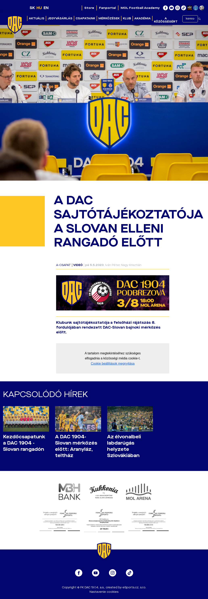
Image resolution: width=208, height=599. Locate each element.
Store (89, 7)
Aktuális (36, 18)
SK (32, 7)
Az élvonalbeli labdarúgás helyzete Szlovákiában (124, 446)
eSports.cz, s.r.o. (134, 587)
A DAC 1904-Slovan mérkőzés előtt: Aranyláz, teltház (76, 446)
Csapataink (85, 18)
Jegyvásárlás (60, 18)
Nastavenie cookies (104, 592)
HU (39, 7)
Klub (127, 18)
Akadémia (142, 18)
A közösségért (166, 20)
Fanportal (107, 7)
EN (46, 7)
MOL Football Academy (140, 7)
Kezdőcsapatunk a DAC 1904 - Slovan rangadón (24, 443)
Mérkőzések (109, 18)
